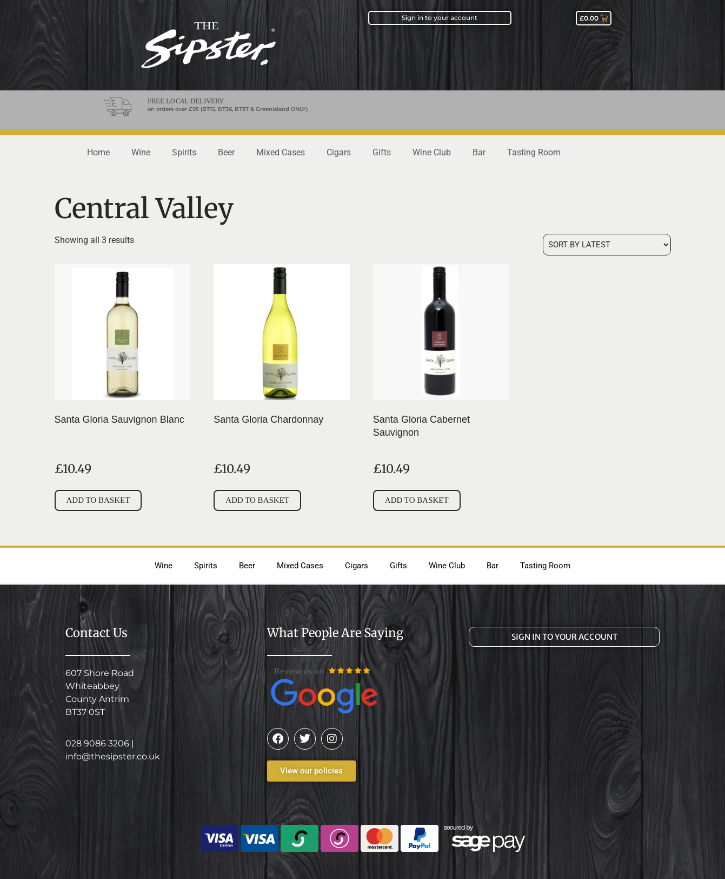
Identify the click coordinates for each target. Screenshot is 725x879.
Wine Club (432, 152)
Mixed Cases (280, 152)
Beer (226, 152)
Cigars (339, 152)
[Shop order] (607, 244)
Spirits (184, 152)
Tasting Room (534, 152)
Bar (479, 152)
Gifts (382, 152)
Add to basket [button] (98, 500)
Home (98, 152)
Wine (140, 152)
